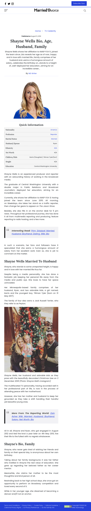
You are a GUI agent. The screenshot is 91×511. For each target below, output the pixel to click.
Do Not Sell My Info (48, 508)
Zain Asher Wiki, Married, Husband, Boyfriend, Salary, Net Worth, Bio (33, 416)
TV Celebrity (50, 31)
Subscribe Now (79, 3)
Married (54, 139)
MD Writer (33, 73)
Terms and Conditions (12, 505)
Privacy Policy (27, 505)
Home (38, 31)
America (54, 130)
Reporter (53, 134)
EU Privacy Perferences (31, 508)
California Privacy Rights (12, 508)
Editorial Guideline (52, 505)
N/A (55, 148)
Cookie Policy (38, 505)
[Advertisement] (23, 18)
